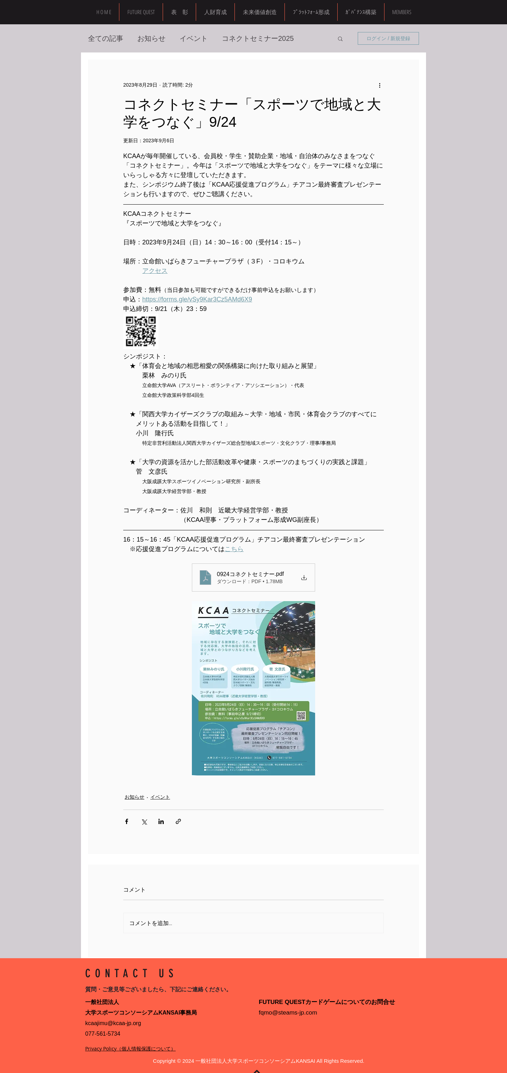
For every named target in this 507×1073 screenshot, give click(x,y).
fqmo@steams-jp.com (288, 1012)
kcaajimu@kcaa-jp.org (113, 1023)
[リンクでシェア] (178, 821)
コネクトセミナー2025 (258, 38)
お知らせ (151, 38)
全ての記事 (105, 38)
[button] (401, 12)
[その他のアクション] (379, 85)
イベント (194, 38)
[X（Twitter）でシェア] (143, 821)
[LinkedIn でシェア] (161, 821)
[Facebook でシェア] (126, 821)
